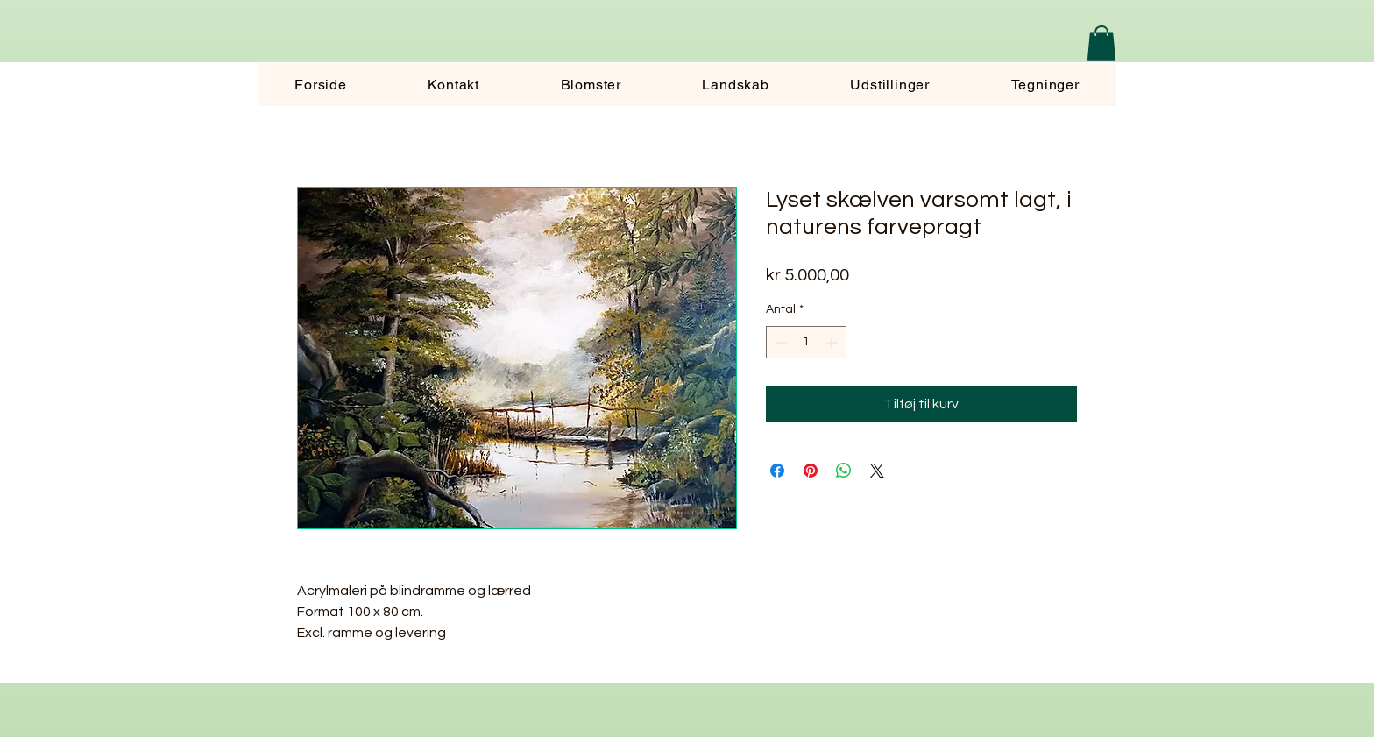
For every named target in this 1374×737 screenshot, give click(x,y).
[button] (1101, 43)
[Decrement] (779, 342)
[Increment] (833, 342)
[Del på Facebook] (777, 470)
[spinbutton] (806, 342)
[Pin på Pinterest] (810, 470)
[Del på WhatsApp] (843, 470)
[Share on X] (877, 470)
